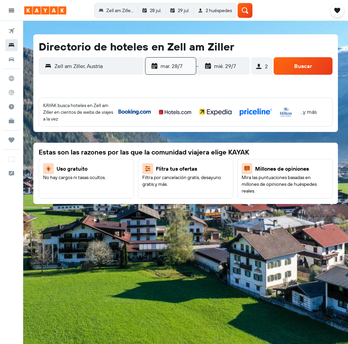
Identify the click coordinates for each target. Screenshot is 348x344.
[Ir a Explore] (11, 78)
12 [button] (115, 145)
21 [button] (34, 177)
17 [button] (83, 161)
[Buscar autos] (11, 59)
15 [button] (51, 161)
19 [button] (115, 161)
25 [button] (99, 177)
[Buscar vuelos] (11, 31)
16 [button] (67, 161)
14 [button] (34, 161)
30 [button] (67, 193)
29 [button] (51, 193)
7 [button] (34, 145)
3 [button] (83, 129)
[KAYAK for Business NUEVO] (11, 121)
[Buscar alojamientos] (11, 45)
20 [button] (186, 177)
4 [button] (99, 129)
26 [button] (115, 177)
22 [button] (51, 177)
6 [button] (186, 145)
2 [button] (67, 129)
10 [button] (83, 145)
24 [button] (83, 177)
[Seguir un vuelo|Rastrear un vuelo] (11, 92)
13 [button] (186, 161)
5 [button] (115, 129)
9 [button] (67, 145)
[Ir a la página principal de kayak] (45, 10)
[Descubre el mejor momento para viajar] (11, 106)
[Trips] (11, 140)
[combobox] (97, 66)
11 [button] (99, 145)
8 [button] (51, 145)
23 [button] (67, 177)
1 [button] (51, 129)
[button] (11, 10)
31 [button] (83, 193)
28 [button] (35, 193)
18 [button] (99, 161)
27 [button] (186, 193)
